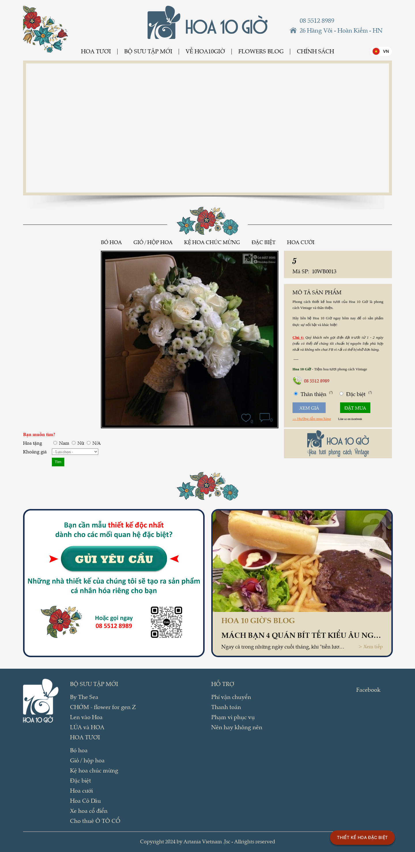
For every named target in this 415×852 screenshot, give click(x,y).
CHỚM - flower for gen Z (103, 707)
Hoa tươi (96, 51)
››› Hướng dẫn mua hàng (312, 418)
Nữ (78, 443)
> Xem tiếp (370, 646)
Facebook (368, 689)
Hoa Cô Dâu (85, 800)
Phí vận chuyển (231, 697)
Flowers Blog (261, 51)
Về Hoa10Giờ (205, 51)
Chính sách (315, 51)
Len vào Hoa (86, 717)
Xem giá (309, 407)
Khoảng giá (35, 451)
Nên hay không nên (236, 727)
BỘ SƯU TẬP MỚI (148, 51)
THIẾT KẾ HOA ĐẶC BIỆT (362, 837)
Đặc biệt (264, 242)
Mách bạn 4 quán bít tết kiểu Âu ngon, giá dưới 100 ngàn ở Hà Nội (302, 634)
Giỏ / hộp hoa (153, 242)
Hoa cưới (300, 242)
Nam (61, 443)
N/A (94, 443)
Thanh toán (226, 707)
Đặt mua (355, 407)
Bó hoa (111, 242)
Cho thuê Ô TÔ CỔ (95, 821)
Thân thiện (313, 394)
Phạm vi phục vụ (233, 717)
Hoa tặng (32, 443)
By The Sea (84, 697)
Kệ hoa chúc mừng (212, 242)
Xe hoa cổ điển (88, 810)
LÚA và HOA (87, 727)
